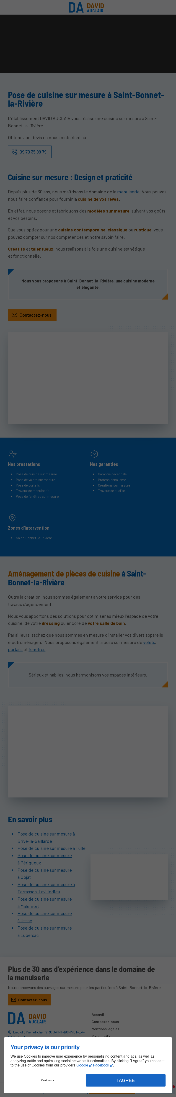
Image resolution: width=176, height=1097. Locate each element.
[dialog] (88, 1065)
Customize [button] (47, 1080)
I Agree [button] (125, 1080)
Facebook (101, 1065)
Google (82, 1065)
